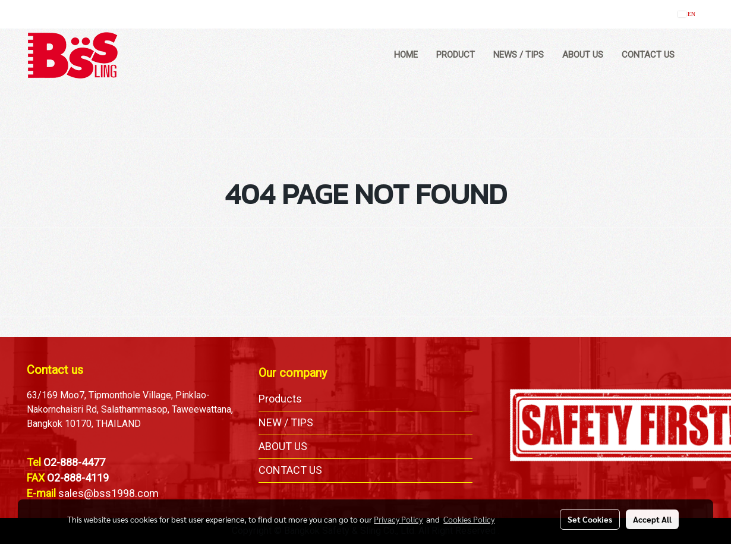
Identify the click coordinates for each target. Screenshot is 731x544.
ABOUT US (582, 54)
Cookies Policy (468, 519)
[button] (695, 55)
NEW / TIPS (286, 422)
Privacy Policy (398, 519)
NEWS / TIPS (518, 54)
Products (280, 398)
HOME (406, 54)
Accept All (652, 519)
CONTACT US (648, 54)
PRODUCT (455, 54)
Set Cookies (590, 519)
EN (686, 14)
